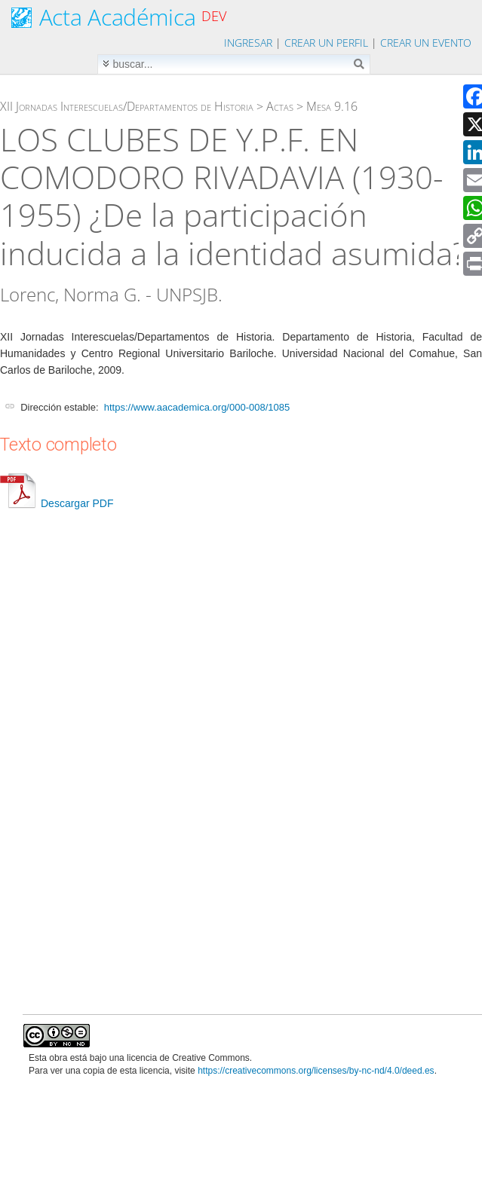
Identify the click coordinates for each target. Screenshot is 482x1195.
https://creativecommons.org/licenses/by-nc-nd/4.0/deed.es (316, 1070)
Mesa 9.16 (332, 106)
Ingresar (248, 42)
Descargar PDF (56, 503)
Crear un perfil (326, 42)
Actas (279, 106)
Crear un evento (425, 42)
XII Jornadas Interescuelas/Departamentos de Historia (126, 106)
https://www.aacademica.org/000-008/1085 (197, 407)
